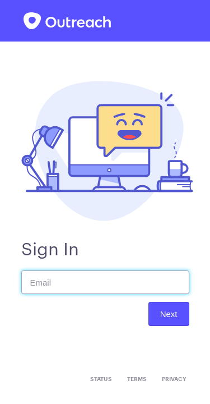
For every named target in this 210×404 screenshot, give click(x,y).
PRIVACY (174, 379)
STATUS (101, 379)
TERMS (137, 379)
